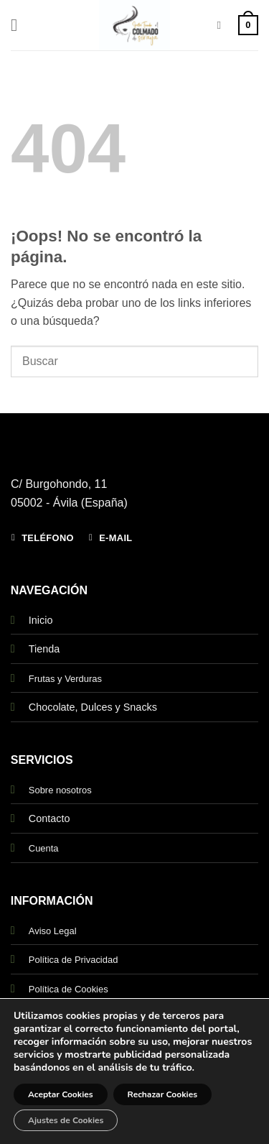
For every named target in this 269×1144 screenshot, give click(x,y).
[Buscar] (222, 25)
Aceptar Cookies (60, 1094)
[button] (19, 24)
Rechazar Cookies (162, 1094)
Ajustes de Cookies (65, 1120)
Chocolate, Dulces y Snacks (93, 707)
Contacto (49, 818)
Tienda (44, 649)
